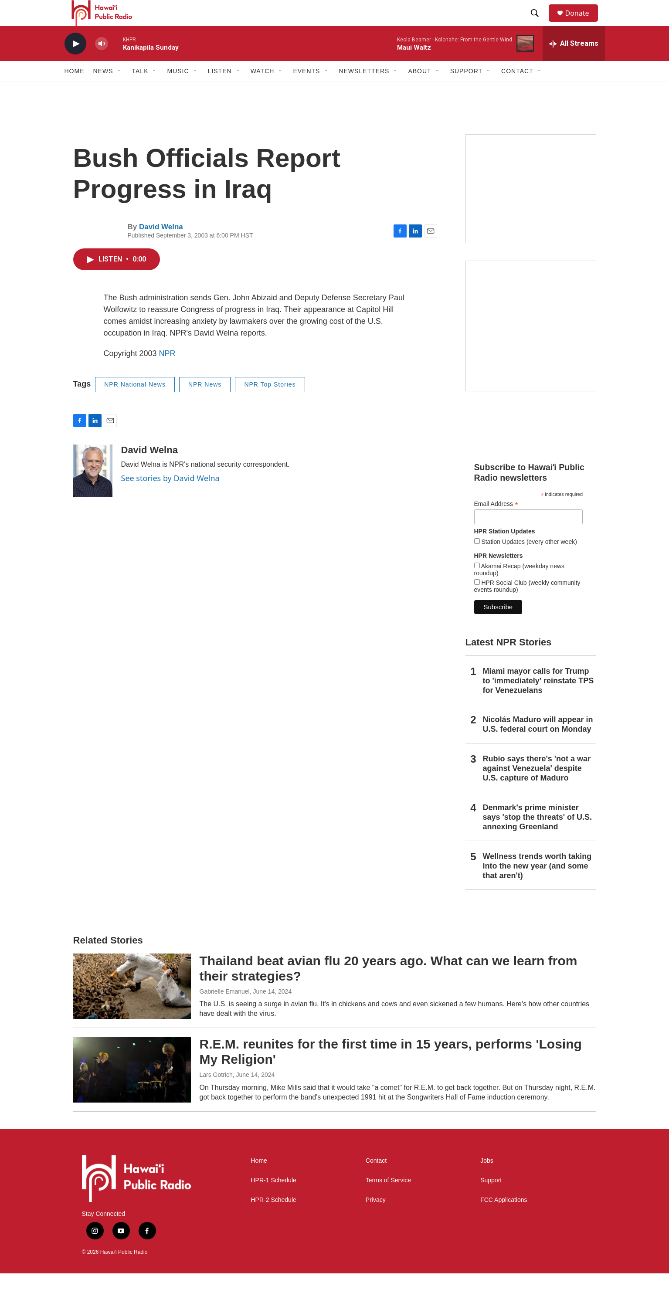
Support (491, 1200)
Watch (263, 90)
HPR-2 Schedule (273, 1219)
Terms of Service (388, 1200)
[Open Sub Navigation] (119, 90)
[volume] (101, 63)
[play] (75, 63)
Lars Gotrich (216, 1094)
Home (75, 90)
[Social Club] (531, 208)
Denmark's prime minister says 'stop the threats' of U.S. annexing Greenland (537, 837)
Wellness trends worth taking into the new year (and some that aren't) (537, 885)
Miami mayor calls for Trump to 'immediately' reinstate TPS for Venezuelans (538, 700)
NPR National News (135, 403)
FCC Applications (503, 1219)
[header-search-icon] (539, 23)
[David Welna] (92, 490)
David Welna (161, 246)
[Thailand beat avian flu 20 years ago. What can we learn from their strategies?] (132, 1005)
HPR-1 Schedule (273, 1200)
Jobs (486, 1180)
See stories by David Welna (170, 497)
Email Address (496, 523)
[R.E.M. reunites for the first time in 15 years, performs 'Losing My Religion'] (132, 1089)
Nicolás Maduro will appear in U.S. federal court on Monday (538, 744)
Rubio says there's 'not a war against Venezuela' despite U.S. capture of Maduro (537, 788)
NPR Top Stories (269, 403)
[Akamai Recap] (531, 346)
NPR (167, 373)
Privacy (376, 1219)
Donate (582, 22)
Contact (376, 1180)
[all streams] (574, 63)
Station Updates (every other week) (528, 561)
